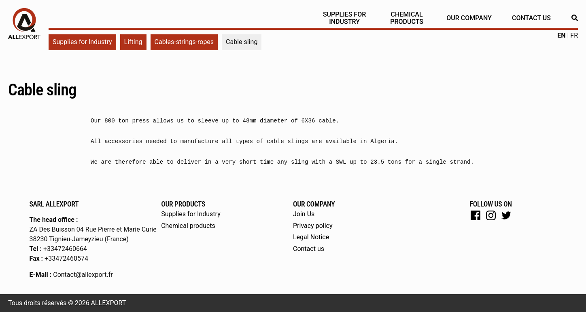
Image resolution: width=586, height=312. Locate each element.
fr (574, 35)
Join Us (303, 214)
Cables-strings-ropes (184, 42)
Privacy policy (313, 226)
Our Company (469, 18)
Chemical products (406, 18)
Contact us (531, 18)
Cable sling (42, 89)
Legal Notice (311, 237)
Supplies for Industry (344, 18)
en (561, 35)
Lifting (133, 42)
